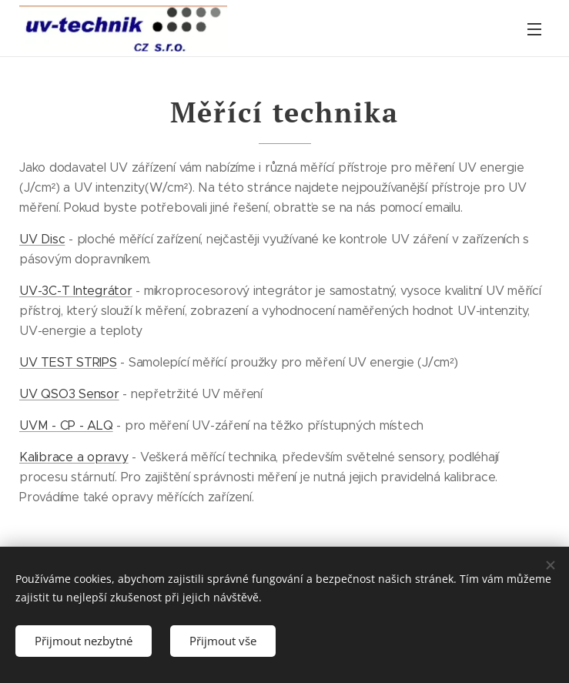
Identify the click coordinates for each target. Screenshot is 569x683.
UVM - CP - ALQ (66, 425)
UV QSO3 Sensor (69, 394)
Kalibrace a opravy (74, 457)
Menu (534, 29)
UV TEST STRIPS (68, 362)
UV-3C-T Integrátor (75, 290)
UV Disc (42, 239)
